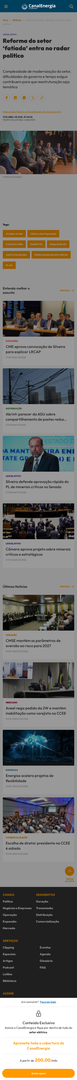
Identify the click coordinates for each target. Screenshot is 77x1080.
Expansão (9, 921)
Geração (42, 901)
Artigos (8, 961)
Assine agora (38, 1073)
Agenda (45, 954)
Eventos (45, 947)
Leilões (7, 974)
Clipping (8, 947)
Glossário (46, 961)
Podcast (8, 967)
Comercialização (47, 921)
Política (8, 901)
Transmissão (44, 908)
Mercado (9, 928)
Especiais (9, 954)
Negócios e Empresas (17, 908)
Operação (10, 915)
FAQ (43, 967)
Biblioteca (9, 981)
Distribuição (44, 915)
